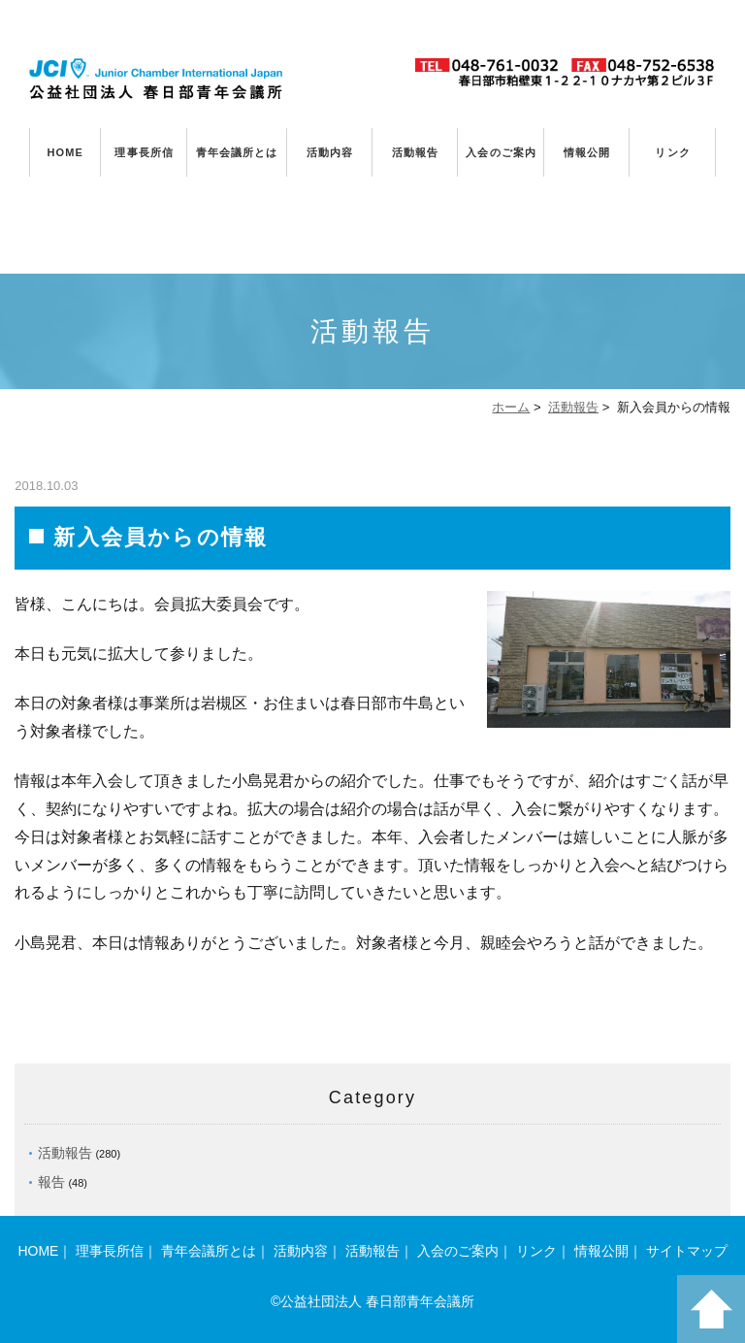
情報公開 (587, 152)
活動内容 (330, 152)
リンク (672, 152)
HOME (65, 152)
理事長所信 (144, 152)
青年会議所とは (237, 152)
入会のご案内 (501, 152)
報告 (51, 1182)
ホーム (511, 407)
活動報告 (415, 152)
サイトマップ (687, 1251)
